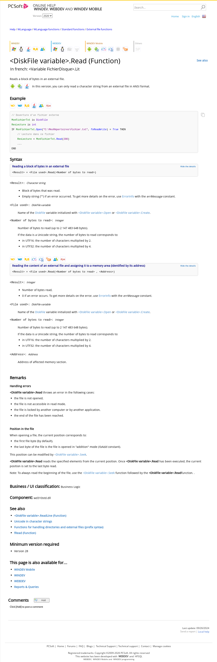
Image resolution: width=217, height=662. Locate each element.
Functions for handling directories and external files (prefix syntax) (58, 529)
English (196, 16)
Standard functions (73, 29)
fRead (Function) (25, 534)
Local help (203, 633)
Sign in (186, 16)
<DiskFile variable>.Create (132, 214)
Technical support (128, 646)
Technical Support (106, 646)
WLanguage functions (46, 29)
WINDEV (19, 577)
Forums (71, 646)
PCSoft (50, 646)
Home (175, 16)
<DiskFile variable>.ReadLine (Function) (40, 517)
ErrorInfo (128, 198)
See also (202, 60)
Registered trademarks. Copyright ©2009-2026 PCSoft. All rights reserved (109, 653)
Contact (145, 646)
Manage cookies (162, 646)
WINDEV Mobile (24, 571)
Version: (37, 16)
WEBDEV (19, 583)
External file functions (99, 29)
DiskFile (40, 214)
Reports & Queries (26, 588)
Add (40, 601)
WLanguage (25, 29)
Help (12, 29)
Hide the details (188, 168)
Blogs (90, 646)
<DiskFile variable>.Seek (70, 456)
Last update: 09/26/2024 (195, 629)
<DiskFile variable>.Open (94, 214)
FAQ (81, 646)
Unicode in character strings (33, 523)
